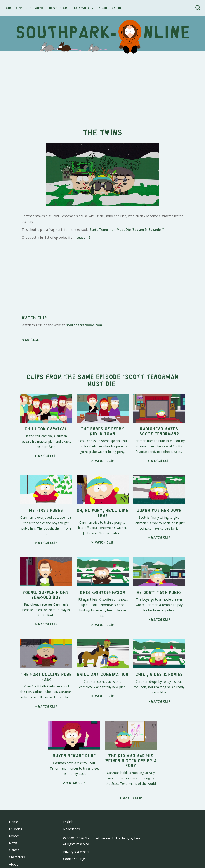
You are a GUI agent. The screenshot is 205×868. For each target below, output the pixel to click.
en (114, 8)
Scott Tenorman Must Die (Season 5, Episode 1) (127, 229)
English (68, 822)
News (53, 8)
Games (65, 8)
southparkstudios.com (84, 325)
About (103, 8)
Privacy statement (76, 852)
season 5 (83, 237)
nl (120, 8)
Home (9, 8)
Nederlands (71, 829)
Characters (85, 8)
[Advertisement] (102, 87)
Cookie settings (74, 859)
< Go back (30, 339)
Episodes (24, 8)
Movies (40, 8)
